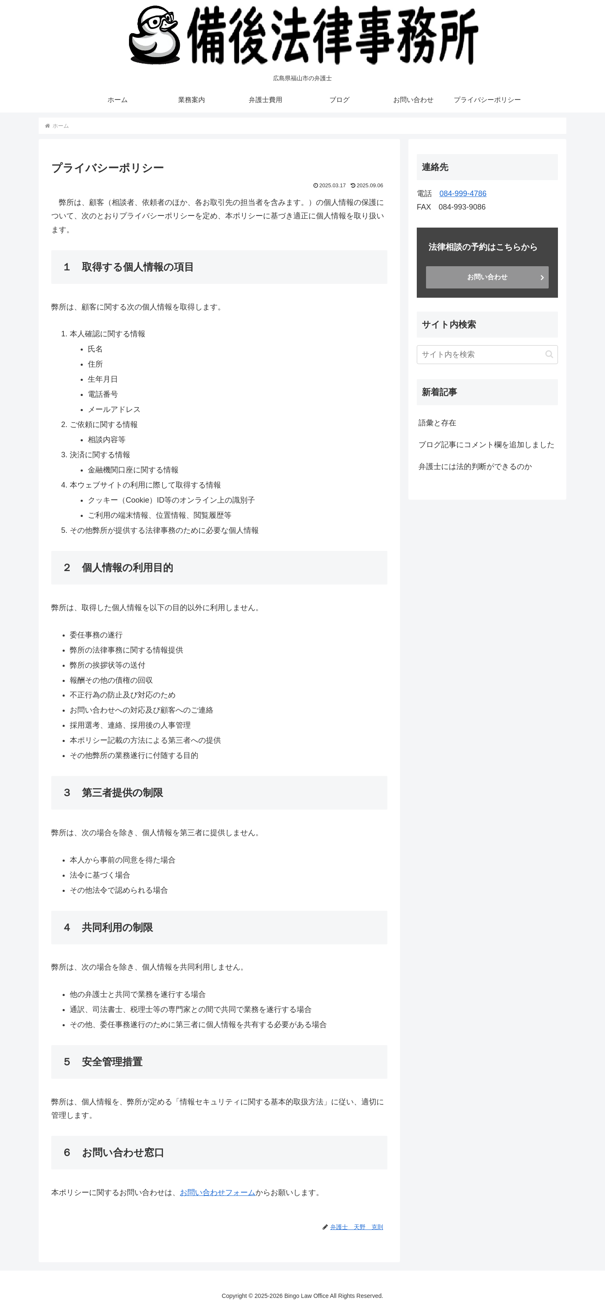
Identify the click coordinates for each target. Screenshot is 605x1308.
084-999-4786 (463, 193)
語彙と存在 (437, 423)
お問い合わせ (487, 276)
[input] (487, 354)
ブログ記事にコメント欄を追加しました (486, 444)
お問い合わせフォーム (217, 1192)
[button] (549, 354)
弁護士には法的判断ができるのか (475, 466)
